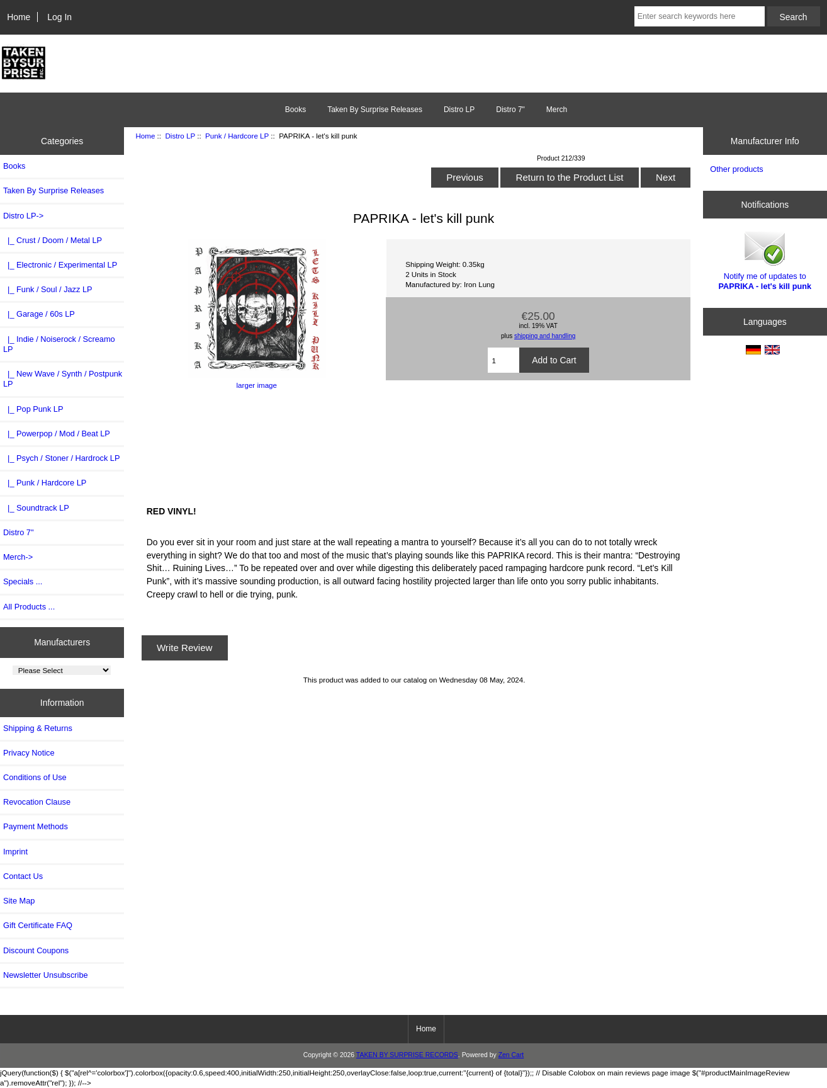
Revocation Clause (36, 802)
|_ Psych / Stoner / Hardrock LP (61, 458)
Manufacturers (62, 642)
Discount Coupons (36, 950)
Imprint (15, 851)
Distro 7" (510, 109)
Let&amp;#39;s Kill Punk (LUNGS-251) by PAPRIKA (414, 446)
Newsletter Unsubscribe (45, 975)
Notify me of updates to (765, 260)
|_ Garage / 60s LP (39, 314)
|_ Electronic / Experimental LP (60, 264)
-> (23, 215)
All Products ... (29, 606)
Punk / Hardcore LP (237, 136)
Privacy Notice (28, 752)
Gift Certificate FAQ (37, 925)
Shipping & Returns (37, 728)
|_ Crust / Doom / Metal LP (52, 240)
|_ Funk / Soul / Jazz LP (48, 289)
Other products (736, 169)
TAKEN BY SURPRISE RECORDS (407, 1054)
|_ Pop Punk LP (33, 409)
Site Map (19, 900)
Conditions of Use (35, 777)
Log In (59, 17)
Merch (556, 109)
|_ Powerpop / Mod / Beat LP (56, 433)
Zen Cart (511, 1054)
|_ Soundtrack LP (36, 508)
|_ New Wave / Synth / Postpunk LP (62, 378)
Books (295, 109)
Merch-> (18, 557)
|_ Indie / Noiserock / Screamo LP (59, 344)
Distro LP (180, 136)
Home (18, 17)
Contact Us (23, 876)
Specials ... (22, 581)
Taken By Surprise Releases (374, 109)
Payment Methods (35, 826)
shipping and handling (544, 335)
